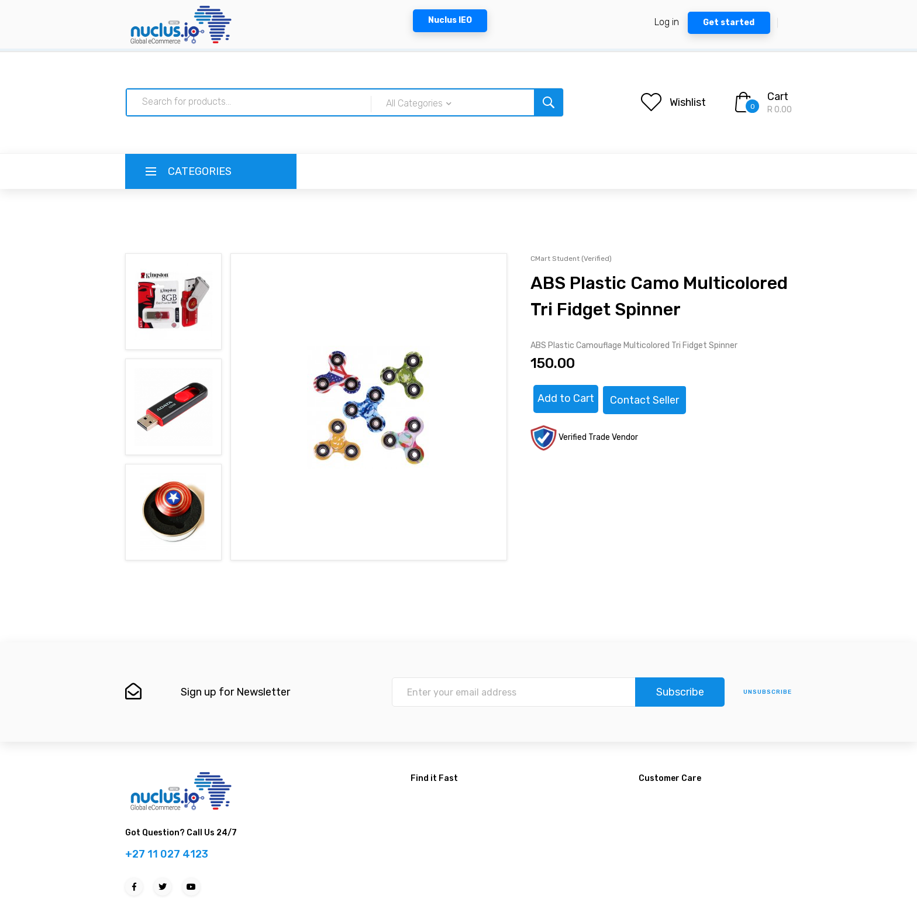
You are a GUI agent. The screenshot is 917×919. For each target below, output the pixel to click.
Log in (666, 21)
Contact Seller (644, 400)
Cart (777, 96)
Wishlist (688, 102)
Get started (728, 22)
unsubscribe (767, 692)
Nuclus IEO (450, 20)
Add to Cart (565, 398)
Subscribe (680, 692)
